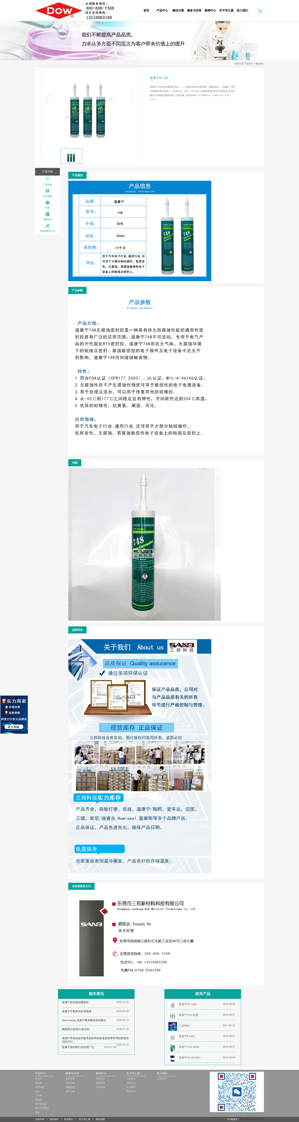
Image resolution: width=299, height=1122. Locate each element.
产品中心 (162, 10)
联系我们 (68, 1119)
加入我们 (242, 10)
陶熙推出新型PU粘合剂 (75, 1029)
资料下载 (70, 1091)
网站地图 (100, 1119)
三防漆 (38, 1095)
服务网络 (70, 1078)
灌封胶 (38, 1083)
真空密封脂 (41, 1104)
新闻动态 (100, 1078)
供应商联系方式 (47, 231)
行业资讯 (100, 1087)
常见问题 (70, 1083)
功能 (47, 207)
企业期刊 (131, 1087)
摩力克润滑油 (42, 1108)
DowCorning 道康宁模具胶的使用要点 (84, 1020)
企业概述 (131, 1078)
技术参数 (47, 196)
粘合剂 (38, 1078)
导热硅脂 (39, 1087)
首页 (146, 10)
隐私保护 (54, 1119)
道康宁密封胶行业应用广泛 (78, 1047)
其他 (37, 1112)
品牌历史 (47, 219)
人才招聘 (161, 1078)
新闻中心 (210, 10)
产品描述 (47, 184)
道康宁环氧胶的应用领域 (76, 1011)
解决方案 (178, 10)
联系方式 (131, 1091)
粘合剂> (260, 63)
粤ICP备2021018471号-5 (252, 1119)
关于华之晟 (226, 10)
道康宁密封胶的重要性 (75, 1002)
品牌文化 (131, 1083)
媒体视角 (100, 1083)
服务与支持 (194, 10)
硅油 (37, 1091)
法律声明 (39, 1119)
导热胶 (38, 1099)
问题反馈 (70, 1087)
